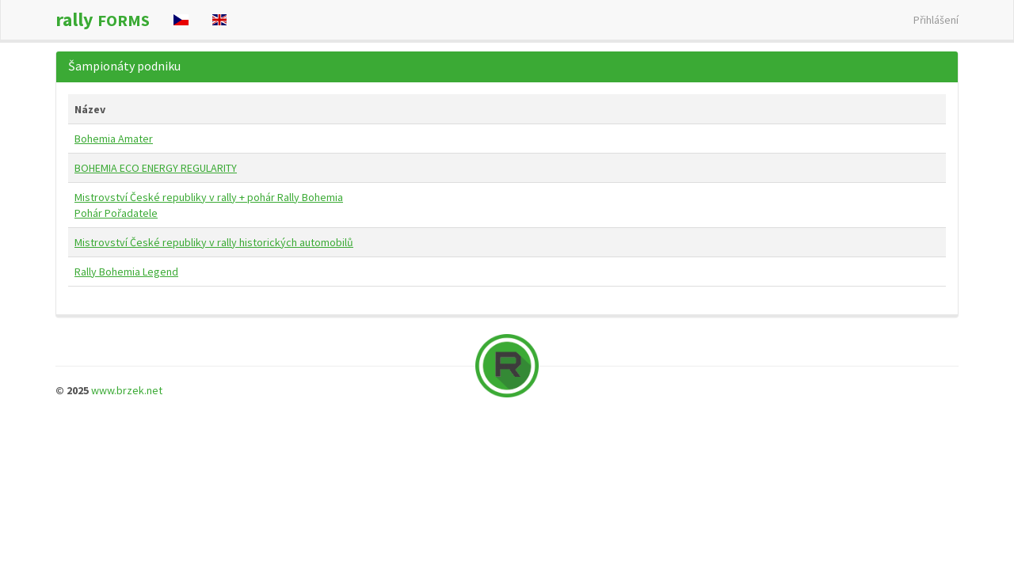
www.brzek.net (126, 390)
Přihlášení (936, 20)
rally (102, 19)
